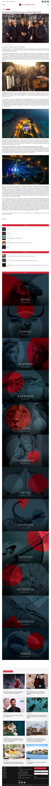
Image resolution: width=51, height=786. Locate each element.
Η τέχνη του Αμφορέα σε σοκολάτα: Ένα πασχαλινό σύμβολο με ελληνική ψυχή (22, 260)
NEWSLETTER (12, 1)
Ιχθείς (8, 247)
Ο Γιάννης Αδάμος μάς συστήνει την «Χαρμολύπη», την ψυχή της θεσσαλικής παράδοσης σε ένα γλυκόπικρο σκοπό (28, 266)
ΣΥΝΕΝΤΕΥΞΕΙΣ (25, 252)
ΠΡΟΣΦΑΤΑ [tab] (25, 225)
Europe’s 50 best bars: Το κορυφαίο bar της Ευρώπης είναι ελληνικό (20, 242)
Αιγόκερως (9, 233)
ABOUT (3, 1)
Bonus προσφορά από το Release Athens (14, 238)
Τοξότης (8, 229)
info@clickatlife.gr (24, 774)
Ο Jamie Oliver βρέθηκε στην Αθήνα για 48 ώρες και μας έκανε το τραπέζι (21, 256)
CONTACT (7, 1)
